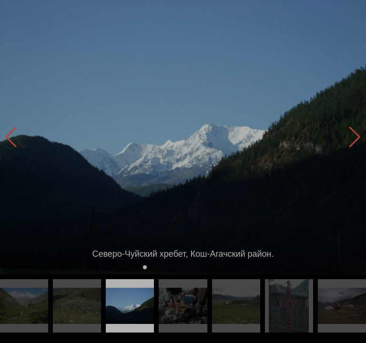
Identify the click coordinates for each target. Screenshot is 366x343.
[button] (354, 137)
